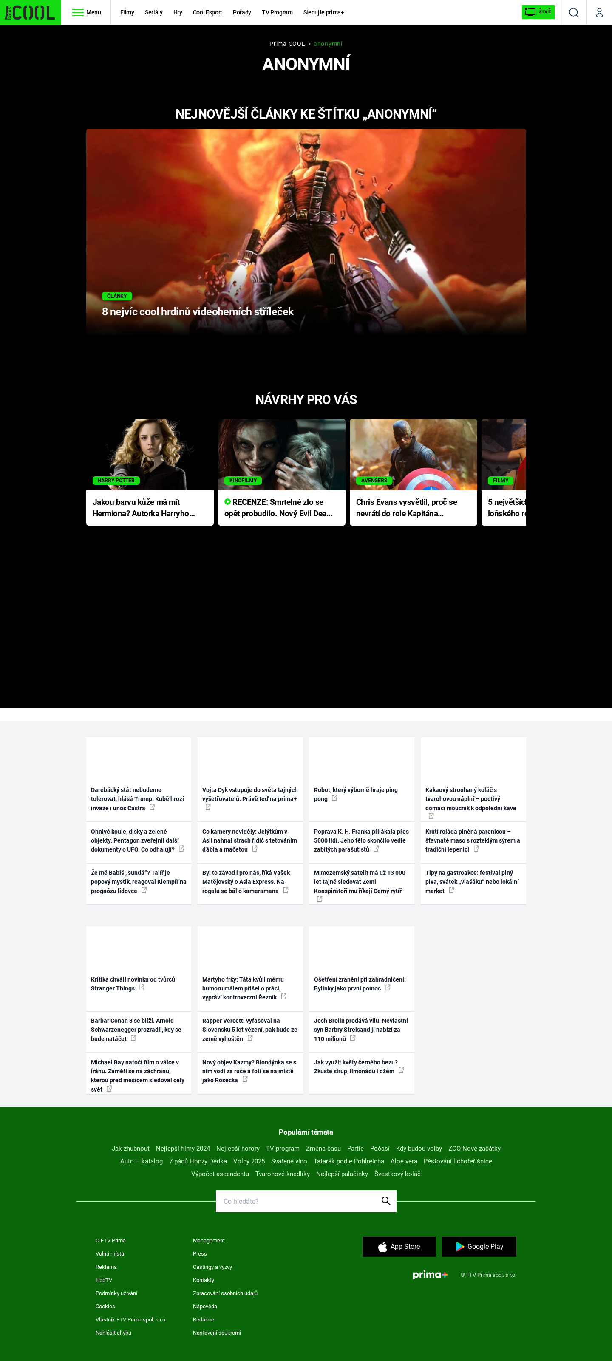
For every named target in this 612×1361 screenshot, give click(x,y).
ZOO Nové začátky (474, 1148)
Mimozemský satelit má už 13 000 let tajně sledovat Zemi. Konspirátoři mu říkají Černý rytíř (359, 885)
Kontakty (203, 1280)
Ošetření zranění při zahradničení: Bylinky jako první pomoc (360, 984)
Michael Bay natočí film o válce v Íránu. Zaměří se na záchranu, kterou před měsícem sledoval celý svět (137, 1076)
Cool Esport (207, 12)
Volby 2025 (249, 1161)
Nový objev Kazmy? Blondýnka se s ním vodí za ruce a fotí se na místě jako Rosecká (249, 1071)
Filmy (127, 12)
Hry (177, 12)
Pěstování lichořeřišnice (458, 1161)
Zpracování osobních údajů (225, 1293)
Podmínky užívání (116, 1293)
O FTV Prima (111, 1240)
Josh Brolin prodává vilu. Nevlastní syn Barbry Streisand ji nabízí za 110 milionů (361, 1029)
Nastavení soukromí (217, 1333)
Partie (355, 1148)
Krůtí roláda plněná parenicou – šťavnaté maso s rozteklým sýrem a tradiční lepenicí (472, 840)
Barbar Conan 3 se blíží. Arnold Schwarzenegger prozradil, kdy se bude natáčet (136, 1029)
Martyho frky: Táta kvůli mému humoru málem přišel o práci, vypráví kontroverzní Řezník (244, 988)
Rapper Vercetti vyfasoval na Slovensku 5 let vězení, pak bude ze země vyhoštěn (250, 1029)
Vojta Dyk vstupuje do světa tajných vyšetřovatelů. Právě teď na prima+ (250, 798)
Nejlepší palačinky (342, 1174)
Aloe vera (404, 1161)
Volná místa (110, 1254)
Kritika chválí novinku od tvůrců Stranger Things (133, 984)
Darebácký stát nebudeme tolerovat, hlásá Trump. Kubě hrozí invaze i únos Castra (137, 799)
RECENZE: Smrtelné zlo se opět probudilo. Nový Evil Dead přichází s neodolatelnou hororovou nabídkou (277, 508)
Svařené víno (289, 1161)
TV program (283, 1148)
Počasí (380, 1148)
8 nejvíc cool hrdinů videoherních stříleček (197, 312)
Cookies (105, 1306)
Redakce (203, 1319)
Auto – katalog (141, 1161)
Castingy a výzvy (212, 1267)
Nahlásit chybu (113, 1333)
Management (209, 1240)
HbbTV (104, 1280)
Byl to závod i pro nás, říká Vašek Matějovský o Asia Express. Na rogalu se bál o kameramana (246, 881)
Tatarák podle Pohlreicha (349, 1161)
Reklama (106, 1267)
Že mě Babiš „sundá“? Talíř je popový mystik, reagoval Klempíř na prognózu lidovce (139, 881)
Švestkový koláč (397, 1174)
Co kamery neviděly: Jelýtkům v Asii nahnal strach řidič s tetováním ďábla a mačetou (249, 840)
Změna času (323, 1148)
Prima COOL (287, 43)
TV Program (277, 12)
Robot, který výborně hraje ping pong (356, 794)
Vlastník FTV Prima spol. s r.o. (131, 1319)
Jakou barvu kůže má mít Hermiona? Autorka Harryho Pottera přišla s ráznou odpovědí (141, 508)
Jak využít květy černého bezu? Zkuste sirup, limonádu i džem (359, 1067)
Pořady (242, 12)
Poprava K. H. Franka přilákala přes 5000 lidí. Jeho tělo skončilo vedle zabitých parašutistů (361, 840)
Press (200, 1254)
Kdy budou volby (419, 1148)
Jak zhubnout (131, 1148)
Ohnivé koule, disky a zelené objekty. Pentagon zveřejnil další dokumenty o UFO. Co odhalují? (137, 840)
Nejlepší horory (238, 1148)
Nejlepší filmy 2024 (183, 1148)
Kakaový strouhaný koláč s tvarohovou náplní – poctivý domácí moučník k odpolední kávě (470, 803)
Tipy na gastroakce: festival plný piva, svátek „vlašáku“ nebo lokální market (472, 881)
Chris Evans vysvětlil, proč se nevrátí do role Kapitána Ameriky (406, 508)
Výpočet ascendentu (220, 1174)
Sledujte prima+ (323, 12)
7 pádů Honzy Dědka (198, 1161)
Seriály (154, 12)
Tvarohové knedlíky (282, 1174)
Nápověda (205, 1306)
